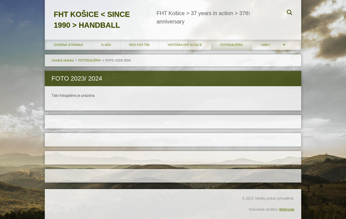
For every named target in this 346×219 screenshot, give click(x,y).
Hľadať (289, 13)
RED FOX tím (139, 45)
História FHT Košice (185, 45)
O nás (106, 45)
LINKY (265, 45)
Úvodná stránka (68, 45)
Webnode (286, 209)
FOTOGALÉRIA (231, 45)
